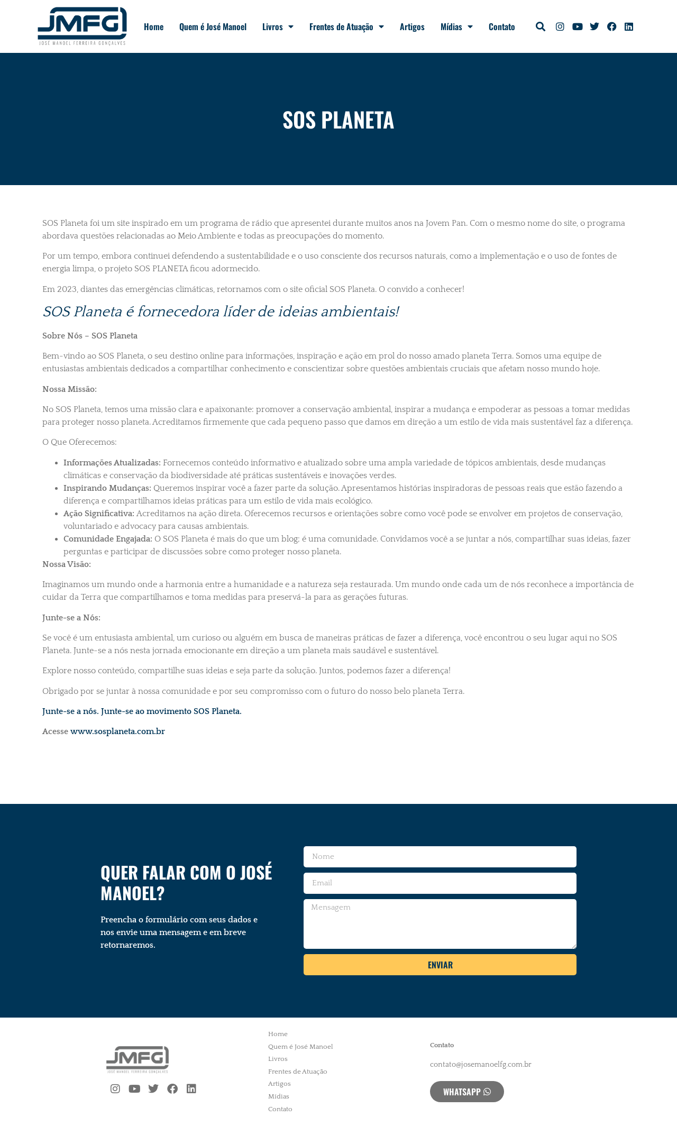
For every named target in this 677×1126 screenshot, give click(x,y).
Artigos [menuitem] (279, 1083)
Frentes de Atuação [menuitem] (297, 1071)
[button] (541, 26)
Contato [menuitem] (280, 1109)
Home (153, 26)
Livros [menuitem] (278, 1059)
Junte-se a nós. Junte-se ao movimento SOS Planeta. (142, 711)
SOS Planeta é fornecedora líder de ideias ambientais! (220, 312)
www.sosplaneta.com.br (117, 731)
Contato (502, 26)
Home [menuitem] (278, 1034)
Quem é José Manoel (212, 26)
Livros (278, 26)
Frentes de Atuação (346, 26)
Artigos (412, 26)
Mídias (457, 26)
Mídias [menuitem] (278, 1096)
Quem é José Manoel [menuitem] (300, 1046)
